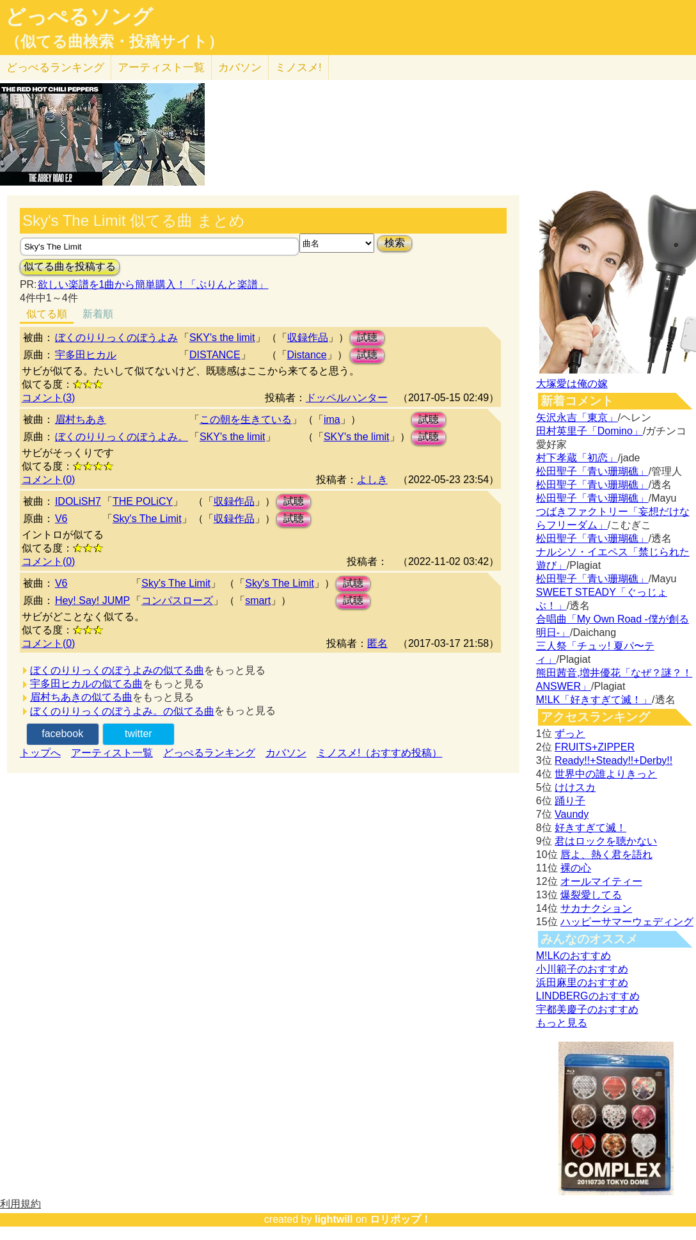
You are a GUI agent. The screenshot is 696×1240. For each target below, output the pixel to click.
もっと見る (561, 1022)
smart (258, 600)
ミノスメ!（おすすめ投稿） (379, 752)
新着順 (98, 313)
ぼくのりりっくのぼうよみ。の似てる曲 (122, 711)
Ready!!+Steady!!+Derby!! (613, 760)
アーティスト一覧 (112, 752)
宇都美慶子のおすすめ (587, 1009)
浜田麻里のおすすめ (582, 982)
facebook (62, 733)
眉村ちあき (80, 419)
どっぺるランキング (209, 752)
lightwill (334, 1219)
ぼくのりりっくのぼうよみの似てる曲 (117, 670)
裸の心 (575, 867)
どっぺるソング (79, 16)
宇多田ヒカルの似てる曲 (86, 683)
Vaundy (572, 814)
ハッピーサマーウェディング (626, 921)
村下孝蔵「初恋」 (577, 457)
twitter (138, 733)
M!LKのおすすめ (573, 955)
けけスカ (575, 787)
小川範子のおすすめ (582, 969)
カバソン (240, 67)
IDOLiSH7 (78, 501)
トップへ (40, 752)
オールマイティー (601, 881)
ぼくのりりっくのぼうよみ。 (121, 436)
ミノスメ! (298, 67)
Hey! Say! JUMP (92, 600)
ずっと (570, 733)
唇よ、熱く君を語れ (606, 854)
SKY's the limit (222, 337)
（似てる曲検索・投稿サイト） (114, 41)
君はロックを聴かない (606, 841)
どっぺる (55, 67)
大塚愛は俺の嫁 (572, 383)
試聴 (367, 337)
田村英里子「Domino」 (589, 430)
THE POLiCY (143, 501)
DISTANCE (215, 354)
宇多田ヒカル (85, 354)
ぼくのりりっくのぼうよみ (116, 337)
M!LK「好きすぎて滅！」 (594, 699)
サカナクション (596, 908)
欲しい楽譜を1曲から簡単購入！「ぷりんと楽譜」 (153, 284)
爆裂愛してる (591, 894)
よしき (372, 479)
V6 (61, 518)
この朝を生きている (246, 419)
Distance (307, 354)
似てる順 (46, 313)
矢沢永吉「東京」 (577, 417)
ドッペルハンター (347, 397)
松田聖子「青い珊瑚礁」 (592, 471)
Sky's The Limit (147, 518)
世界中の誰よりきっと (606, 773)
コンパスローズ (177, 600)
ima (332, 419)
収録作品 (307, 337)
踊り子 (570, 800)
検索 (394, 242)
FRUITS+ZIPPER (595, 747)
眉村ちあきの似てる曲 (81, 697)
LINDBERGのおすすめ (588, 995)
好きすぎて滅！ (590, 827)
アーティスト (161, 67)
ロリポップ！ (400, 1219)
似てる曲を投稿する (70, 266)
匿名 (377, 643)
